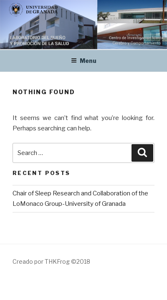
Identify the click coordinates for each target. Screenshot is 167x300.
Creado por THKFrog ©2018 (51, 261)
